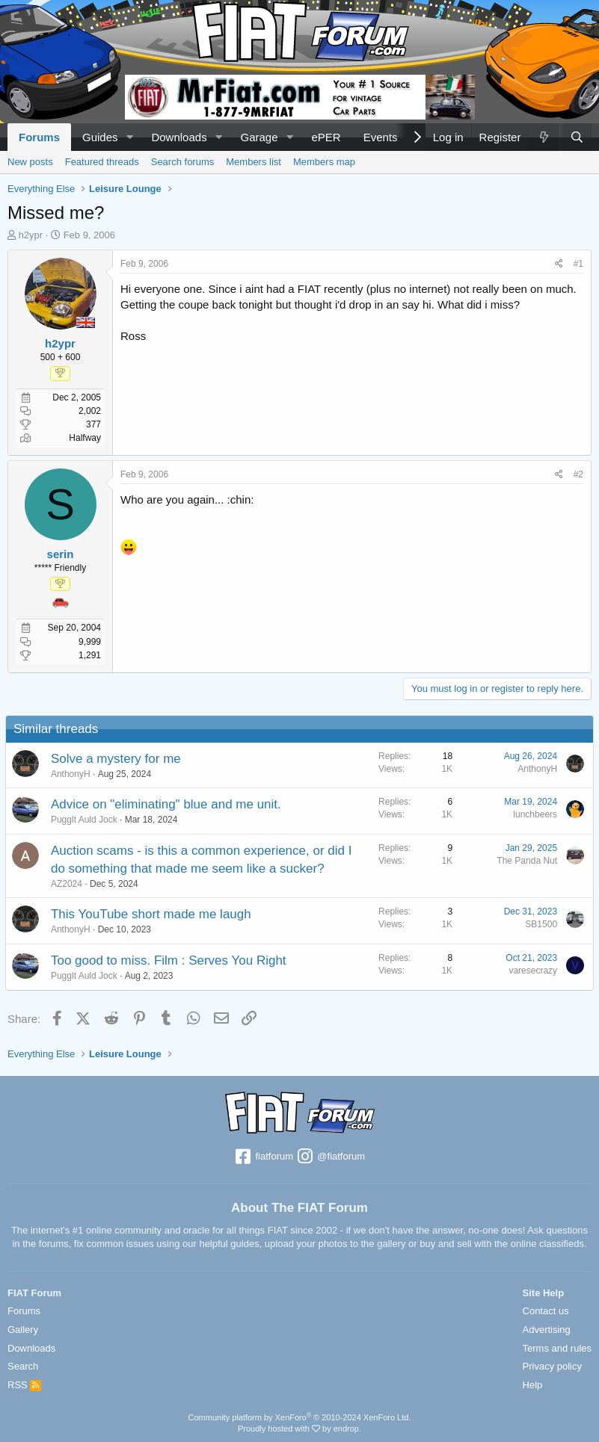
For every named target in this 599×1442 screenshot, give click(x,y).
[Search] (577, 137)
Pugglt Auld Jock (86, 819)
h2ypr (31, 235)
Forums (39, 137)
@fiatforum (330, 1157)
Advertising (547, 1329)
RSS (24, 1384)
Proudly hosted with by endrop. (299, 1428)
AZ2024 (69, 884)
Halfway (85, 438)
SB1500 (539, 924)
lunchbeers (533, 814)
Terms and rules (557, 1348)
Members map (324, 161)
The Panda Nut (524, 860)
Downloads (178, 137)
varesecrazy (530, 970)
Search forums (183, 161)
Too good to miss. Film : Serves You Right (171, 960)
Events (380, 137)
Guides (100, 137)
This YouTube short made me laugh (153, 914)
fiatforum (263, 1157)
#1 (578, 264)
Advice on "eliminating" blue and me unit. (168, 804)
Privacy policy (552, 1366)
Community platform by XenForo (299, 1417)
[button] (129, 137)
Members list (253, 161)
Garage (259, 137)
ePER (325, 137)
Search (22, 1366)
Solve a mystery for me (118, 759)
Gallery (22, 1329)
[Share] (559, 264)
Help (533, 1384)
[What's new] (543, 137)
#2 (578, 474)
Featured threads (102, 161)
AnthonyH (73, 774)
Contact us (546, 1310)
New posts (30, 161)
